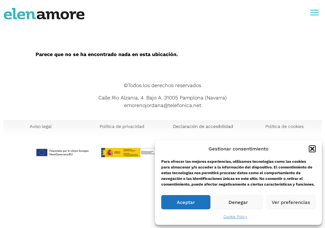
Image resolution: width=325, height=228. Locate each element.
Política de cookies (284, 126)
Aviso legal (41, 126)
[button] (312, 149)
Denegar (238, 202)
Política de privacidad (122, 126)
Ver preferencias (291, 202)
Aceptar (186, 202)
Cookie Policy (235, 216)
